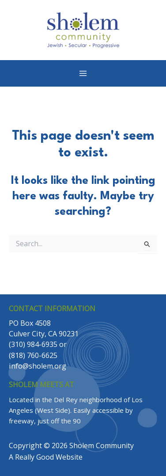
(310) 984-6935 (33, 344)
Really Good (34, 457)
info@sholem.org (37, 366)
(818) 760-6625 (33, 355)
